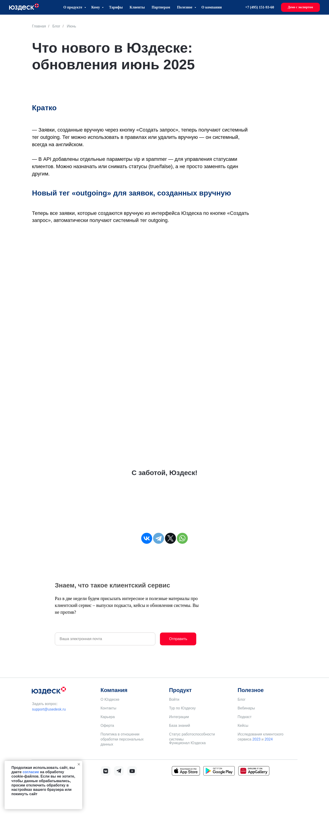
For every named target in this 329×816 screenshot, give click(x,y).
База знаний (179, 725)
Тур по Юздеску (182, 708)
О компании (212, 7)
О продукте (73, 7)
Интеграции (179, 717)
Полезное (185, 7)
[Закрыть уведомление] (79, 764)
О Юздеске (110, 699)
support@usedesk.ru (49, 709)
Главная (39, 26)
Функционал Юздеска (187, 743)
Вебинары (246, 708)
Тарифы (116, 7)
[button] (300, 7)
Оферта (107, 725)
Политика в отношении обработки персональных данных (122, 739)
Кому (96, 7)
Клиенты (137, 7)
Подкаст (245, 717)
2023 (256, 739)
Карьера (108, 717)
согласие (31, 772)
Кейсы (243, 725)
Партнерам (161, 7)
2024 (269, 739)
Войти (174, 699)
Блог (56, 26)
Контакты (108, 708)
